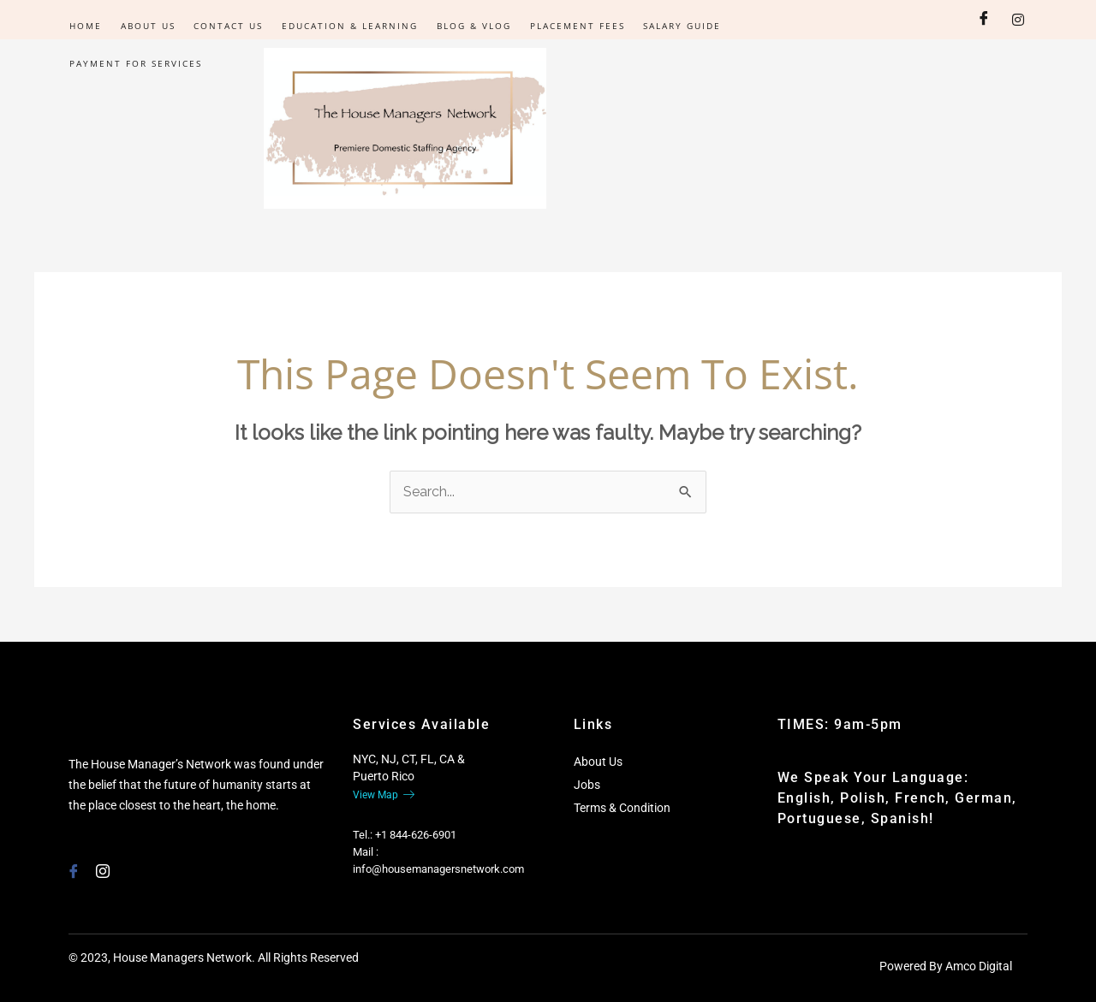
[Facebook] (984, 20)
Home (84, 26)
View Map (383, 794)
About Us (145, 26)
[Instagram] (1018, 20)
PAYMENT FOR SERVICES (134, 63)
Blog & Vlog (467, 26)
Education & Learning (345, 26)
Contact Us (224, 26)
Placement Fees (568, 26)
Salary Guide (673, 26)
